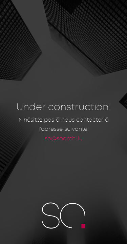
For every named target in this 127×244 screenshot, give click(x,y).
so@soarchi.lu (64, 138)
